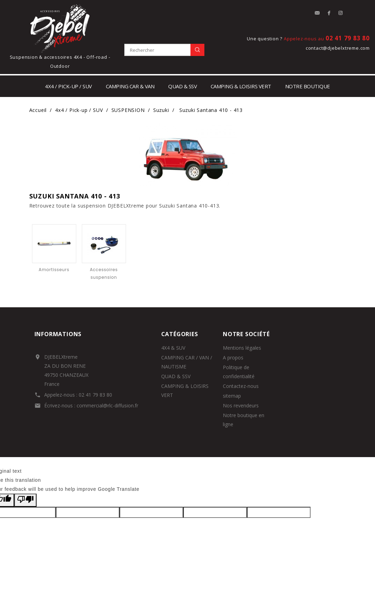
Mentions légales (242, 347)
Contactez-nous (241, 386)
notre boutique (307, 86)
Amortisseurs (54, 270)
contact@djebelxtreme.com (338, 48)
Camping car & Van (130, 86)
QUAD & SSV (175, 376)
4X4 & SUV (173, 347)
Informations (58, 334)
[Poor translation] (25, 500)
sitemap (232, 395)
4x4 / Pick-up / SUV (68, 86)
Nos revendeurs (241, 405)
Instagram (341, 13)
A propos (233, 357)
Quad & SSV (182, 86)
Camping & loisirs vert (241, 86)
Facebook (329, 13)
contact (317, 13)
